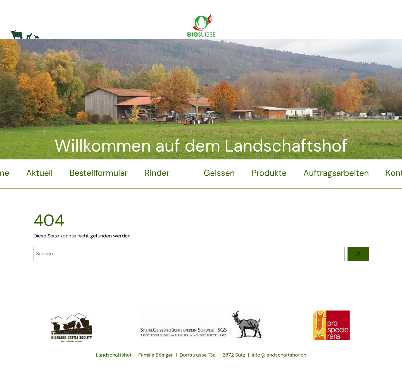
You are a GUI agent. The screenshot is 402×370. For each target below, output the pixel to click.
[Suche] (358, 254)
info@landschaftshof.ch (279, 355)
